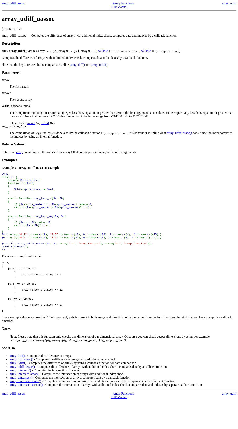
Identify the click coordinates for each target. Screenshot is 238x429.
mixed (31, 125)
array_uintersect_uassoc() (26, 413)
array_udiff (229, 3)
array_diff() (77, 64)
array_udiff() (99, 64)
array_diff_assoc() (21, 387)
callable (103, 51)
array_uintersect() (21, 405)
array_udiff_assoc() (179, 135)
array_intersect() (20, 398)
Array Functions (123, 3)
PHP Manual (119, 7)
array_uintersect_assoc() (25, 409)
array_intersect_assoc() (24, 402)
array (19, 154)
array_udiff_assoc (13, 3)
